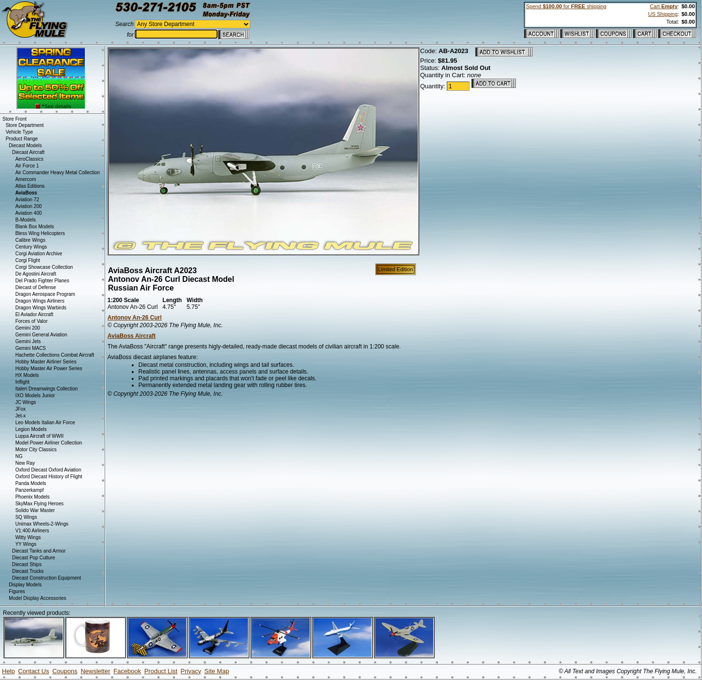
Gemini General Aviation (41, 334)
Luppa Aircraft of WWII (39, 436)
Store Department (25, 125)
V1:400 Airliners (32, 530)
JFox (20, 409)
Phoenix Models (32, 497)
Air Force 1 (27, 165)
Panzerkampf (29, 490)
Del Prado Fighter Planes (42, 280)
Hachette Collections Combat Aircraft (54, 355)
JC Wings (25, 402)
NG (19, 456)
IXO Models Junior (35, 395)
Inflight (22, 382)
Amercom (25, 179)
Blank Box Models (34, 226)
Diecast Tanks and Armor (39, 551)
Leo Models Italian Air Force (45, 422)
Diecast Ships (26, 564)
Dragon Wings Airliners (40, 301)
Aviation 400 (28, 213)
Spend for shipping (566, 6)
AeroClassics (29, 159)
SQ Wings (26, 517)
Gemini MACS (30, 348)
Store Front (14, 119)
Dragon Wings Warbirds (41, 307)
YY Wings (26, 544)
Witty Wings (28, 537)
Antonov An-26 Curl (135, 317)
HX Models (27, 375)
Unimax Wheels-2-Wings (42, 524)
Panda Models (30, 483)
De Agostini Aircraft (35, 274)
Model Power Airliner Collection (48, 442)
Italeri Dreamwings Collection (46, 388)
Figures (17, 591)
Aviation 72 (27, 199)
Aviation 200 (28, 206)
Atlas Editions (30, 186)
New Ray (25, 463)
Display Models (25, 584)
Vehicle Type (19, 132)
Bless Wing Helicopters (40, 233)
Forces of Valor (31, 321)
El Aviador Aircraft (34, 314)
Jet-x (20, 415)
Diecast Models (25, 145)
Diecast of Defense (35, 287)
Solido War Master (35, 510)
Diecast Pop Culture (33, 557)
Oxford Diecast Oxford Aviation (48, 469)
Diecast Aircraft (28, 152)
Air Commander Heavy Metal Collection (57, 172)
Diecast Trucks (28, 571)
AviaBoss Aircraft (132, 336)
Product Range (22, 138)
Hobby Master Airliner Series (46, 361)
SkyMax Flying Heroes (39, 503)
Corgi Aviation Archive (38, 253)
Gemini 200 (27, 328)
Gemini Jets (28, 341)
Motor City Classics (36, 449)
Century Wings (31, 247)
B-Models (25, 219)
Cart (663, 6)
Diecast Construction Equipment (46, 578)
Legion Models (31, 429)
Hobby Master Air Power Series (49, 368)
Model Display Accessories (37, 598)
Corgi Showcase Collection (44, 267)
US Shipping (662, 14)
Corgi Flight (27, 260)
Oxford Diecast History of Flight (48, 476)
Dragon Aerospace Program (45, 294)
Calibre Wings (30, 240)
